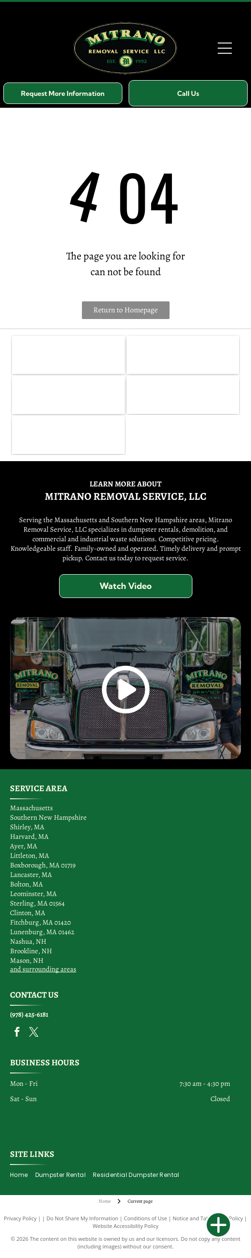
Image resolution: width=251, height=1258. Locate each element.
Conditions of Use (145, 1218)
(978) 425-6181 (29, 1014)
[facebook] (17, 1033)
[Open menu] (225, 48)
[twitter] (34, 1033)
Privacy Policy (20, 1218)
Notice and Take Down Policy (207, 1218)
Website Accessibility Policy (126, 1225)
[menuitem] (22, 1175)
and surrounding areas (43, 969)
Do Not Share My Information (82, 1218)
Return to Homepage (125, 310)
